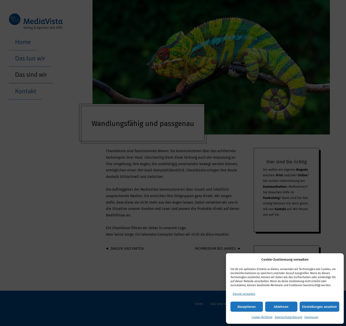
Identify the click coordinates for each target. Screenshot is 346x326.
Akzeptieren (246, 307)
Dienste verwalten (244, 294)
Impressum (311, 317)
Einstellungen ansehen (319, 307)
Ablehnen (281, 307)
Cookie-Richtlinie (262, 317)
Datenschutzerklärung (288, 317)
